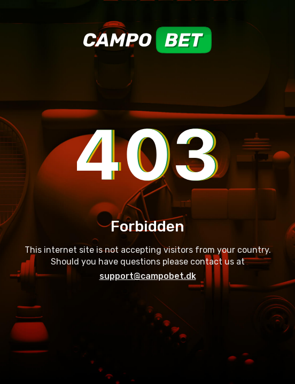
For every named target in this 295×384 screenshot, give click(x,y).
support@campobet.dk (147, 276)
